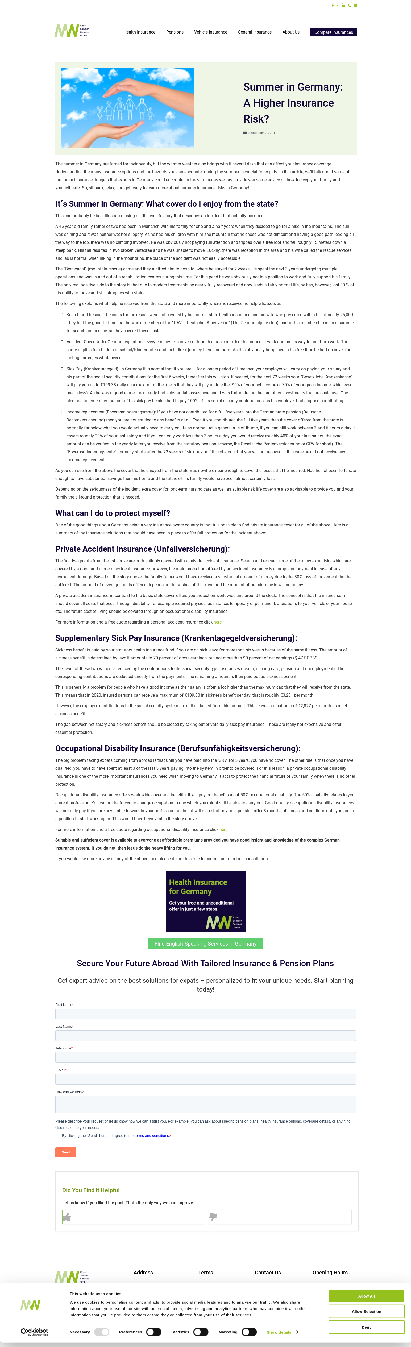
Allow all (366, 1300)
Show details (279, 1336)
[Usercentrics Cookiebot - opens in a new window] (34, 1337)
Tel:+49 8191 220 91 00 (268, 1284)
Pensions (175, 32)
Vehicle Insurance (210, 32)
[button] (133, 1217)
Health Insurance (140, 32)
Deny (367, 1331)
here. (218, 622)
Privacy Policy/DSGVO (206, 1284)
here (223, 829)
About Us (291, 32)
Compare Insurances (333, 32)
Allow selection (366, 1316)
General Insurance (255, 32)
